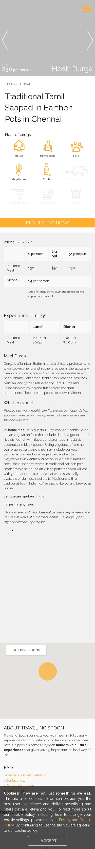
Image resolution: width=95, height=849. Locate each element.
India (9, 84)
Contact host (15, 780)
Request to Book (47, 222)
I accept (48, 840)
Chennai (23, 84)
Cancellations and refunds (26, 775)
